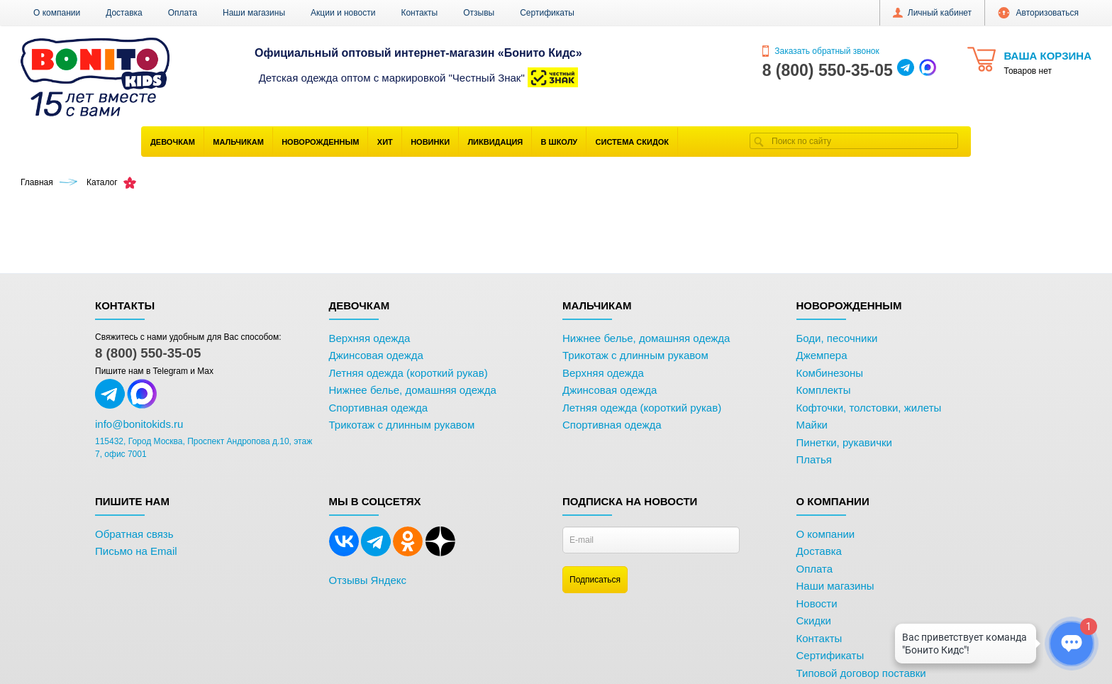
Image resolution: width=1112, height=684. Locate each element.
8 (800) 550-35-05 (148, 353)
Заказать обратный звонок (820, 51)
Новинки (430, 142)
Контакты (419, 13)
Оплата (182, 13)
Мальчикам (238, 142)
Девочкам (172, 142)
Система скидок (632, 142)
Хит (385, 142)
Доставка (124, 13)
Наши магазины (254, 13)
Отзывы (478, 13)
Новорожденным (320, 142)
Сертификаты (547, 13)
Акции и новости (343, 13)
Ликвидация (495, 142)
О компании (56, 13)
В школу (559, 142)
